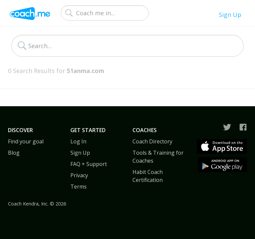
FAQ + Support (88, 164)
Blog (14, 152)
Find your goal (25, 141)
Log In (78, 141)
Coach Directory (152, 141)
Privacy (79, 175)
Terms (78, 186)
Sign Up (230, 15)
